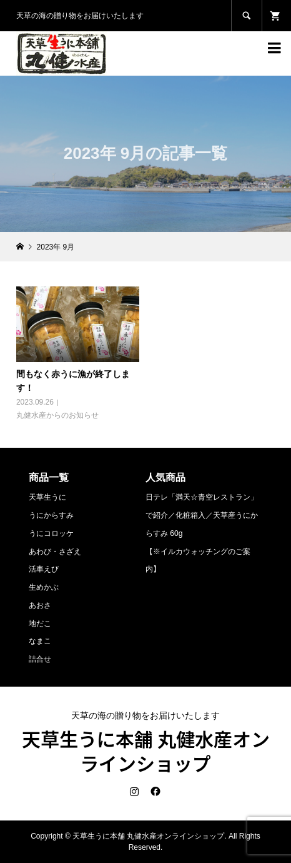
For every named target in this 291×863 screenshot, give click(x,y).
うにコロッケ (51, 533)
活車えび (44, 569)
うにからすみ (51, 515)
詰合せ (40, 659)
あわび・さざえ (55, 551)
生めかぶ (44, 587)
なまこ (40, 641)
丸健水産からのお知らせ (57, 415)
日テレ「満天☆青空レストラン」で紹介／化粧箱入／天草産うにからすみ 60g (202, 515)
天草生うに (47, 497)
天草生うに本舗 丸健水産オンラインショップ (146, 751)
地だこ (40, 623)
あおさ (40, 605)
